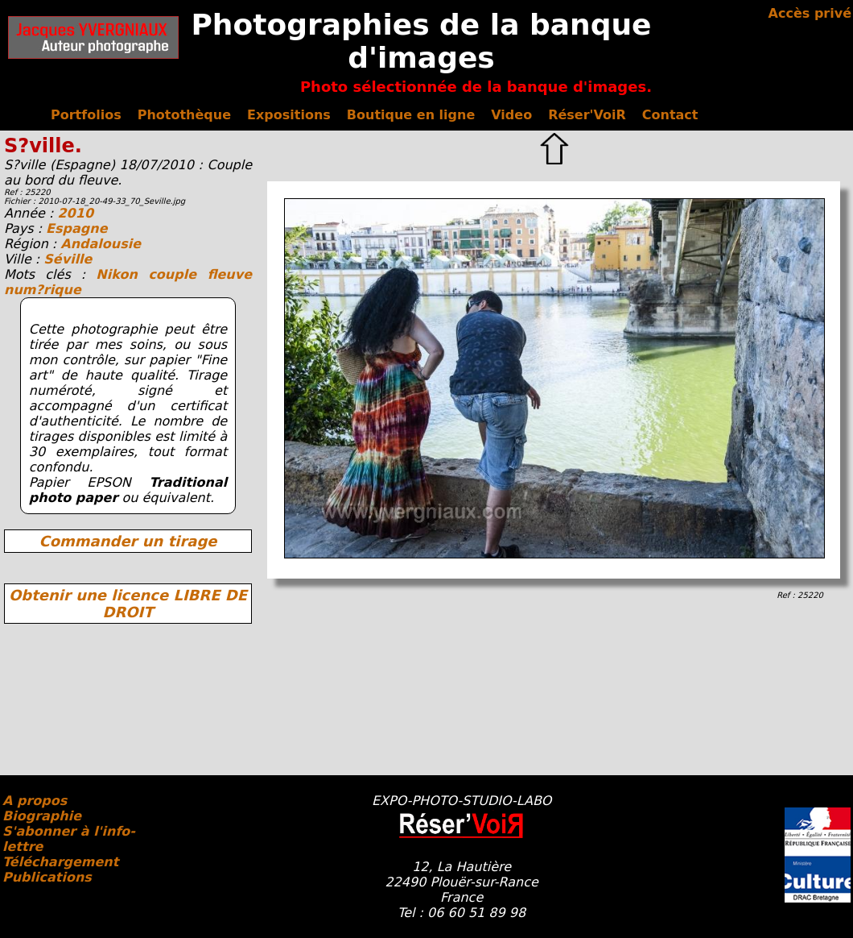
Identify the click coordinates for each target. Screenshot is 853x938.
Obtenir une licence (128, 603)
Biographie (41, 816)
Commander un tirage (127, 541)
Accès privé (810, 13)
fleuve (230, 274)
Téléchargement (60, 862)
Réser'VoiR (587, 114)
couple (177, 274)
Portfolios (86, 114)
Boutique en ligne (411, 114)
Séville (67, 259)
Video (511, 114)
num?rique (42, 289)
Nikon (122, 274)
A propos (34, 800)
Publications (47, 877)
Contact (670, 114)
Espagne (76, 228)
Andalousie (100, 243)
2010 (75, 213)
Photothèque (184, 114)
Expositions (289, 114)
